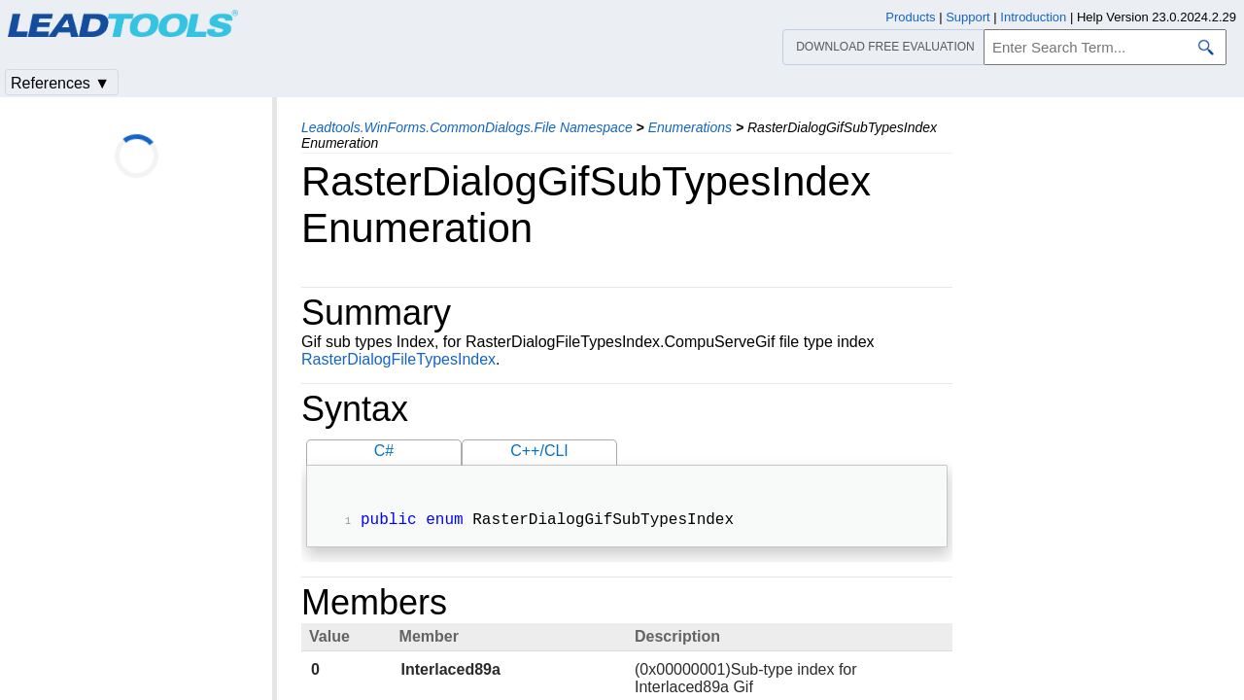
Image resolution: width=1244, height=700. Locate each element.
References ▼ (60, 83)
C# (384, 450)
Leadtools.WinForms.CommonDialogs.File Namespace (467, 127)
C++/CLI (539, 450)
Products (910, 17)
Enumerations (690, 127)
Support (968, 17)
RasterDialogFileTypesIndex (398, 359)
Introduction (1033, 17)
